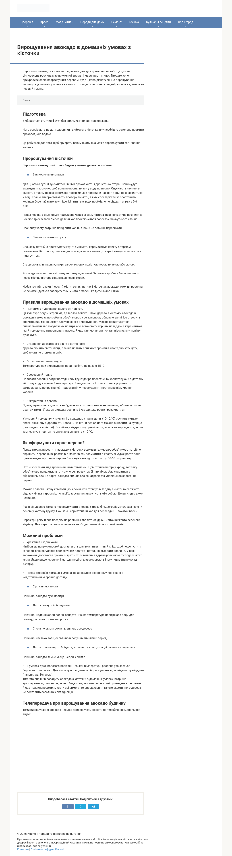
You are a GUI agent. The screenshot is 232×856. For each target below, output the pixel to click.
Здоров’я (27, 22)
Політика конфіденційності (47, 849)
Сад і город (185, 22)
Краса (44, 22)
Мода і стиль (64, 22)
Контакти (23, 849)
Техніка (134, 22)
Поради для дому (92, 22)
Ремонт (116, 22)
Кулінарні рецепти (158, 22)
